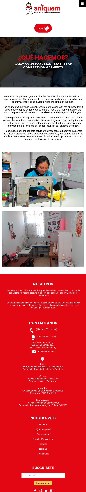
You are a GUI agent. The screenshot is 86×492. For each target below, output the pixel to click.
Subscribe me (43, 483)
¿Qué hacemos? (43, 429)
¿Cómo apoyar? (43, 434)
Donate (40, 28)
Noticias (43, 449)
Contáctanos (43, 454)
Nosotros (43, 424)
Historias (43, 444)
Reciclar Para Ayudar (43, 439)
